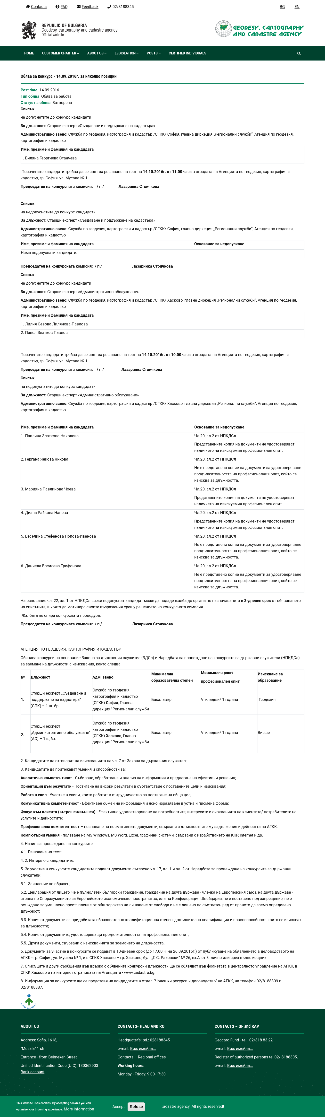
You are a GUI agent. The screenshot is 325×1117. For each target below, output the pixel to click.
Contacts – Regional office (141, 1057)
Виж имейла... (143, 1048)
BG (282, 6)
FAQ (61, 6)
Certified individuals (187, 53)
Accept (119, 1110)
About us (96, 53)
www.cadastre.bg (139, 972)
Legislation (126, 53)
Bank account (32, 1072)
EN (297, 6)
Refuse (136, 1110)
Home (29, 53)
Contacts (36, 6)
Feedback (87, 6)
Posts (153, 53)
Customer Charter (60, 53)
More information (79, 1112)
